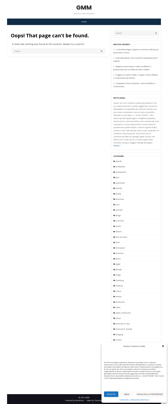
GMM (84, 7)
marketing (120, 280)
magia (118, 275)
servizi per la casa (123, 323)
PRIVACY (116, 145)
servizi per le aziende (124, 329)
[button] (163, 346)
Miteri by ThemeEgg (95, 400)
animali (118, 161)
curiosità (119, 210)
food (117, 242)
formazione (120, 248)
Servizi (118, 318)
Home (84, 22)
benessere (120, 199)
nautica (118, 296)
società (118, 340)
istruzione (119, 253)
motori (118, 291)
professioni (120, 302)
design (118, 215)
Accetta (111, 394)
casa (117, 204)
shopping (119, 334)
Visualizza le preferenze (149, 394)
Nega (126, 394)
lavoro (118, 259)
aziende (119, 188)
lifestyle (119, 269)
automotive (120, 183)
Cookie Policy (124, 400)
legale (118, 264)
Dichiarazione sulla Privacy (139, 400)
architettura (120, 166)
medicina (119, 286)
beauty (118, 194)
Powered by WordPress (74, 400)
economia (120, 221)
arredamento (121, 172)
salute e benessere (123, 313)
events (118, 226)
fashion (119, 231)
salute (118, 307)
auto (117, 177)
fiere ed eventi (121, 237)
